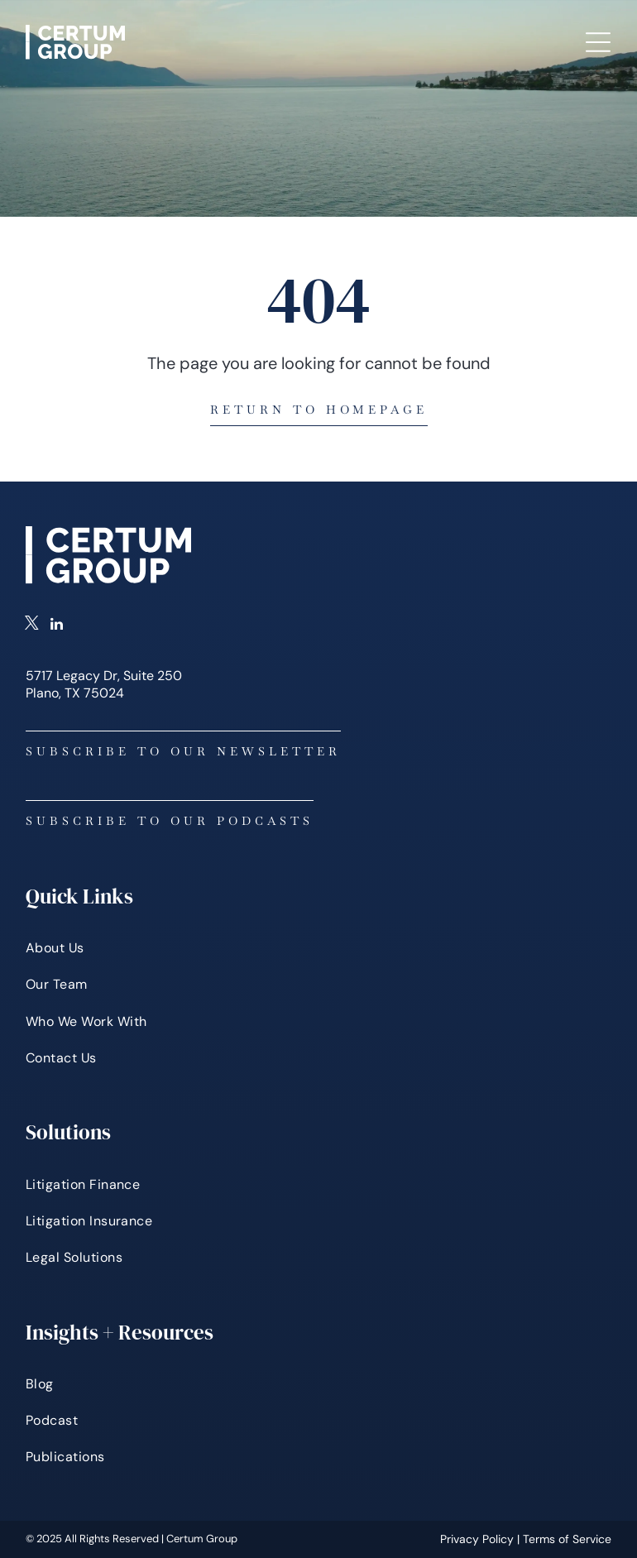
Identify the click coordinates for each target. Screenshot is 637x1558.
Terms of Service (567, 1539)
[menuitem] (318, 948)
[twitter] (32, 625)
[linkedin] (56, 625)
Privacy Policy (477, 1539)
